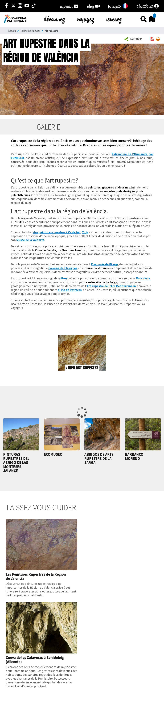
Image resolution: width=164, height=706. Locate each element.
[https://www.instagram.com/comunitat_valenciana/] (20, 6)
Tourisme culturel (30, 30)
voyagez (85, 18)
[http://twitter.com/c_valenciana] (13, 6)
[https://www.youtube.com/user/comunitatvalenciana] (27, 6)
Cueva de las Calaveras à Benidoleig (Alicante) (35, 659)
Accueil (12, 30)
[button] (133, 39)
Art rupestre (51, 30)
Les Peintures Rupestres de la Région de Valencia (36, 576)
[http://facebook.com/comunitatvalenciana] (6, 6)
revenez (114, 18)
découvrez (54, 18)
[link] (152, 39)
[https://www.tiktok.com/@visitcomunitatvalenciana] (33, 6)
